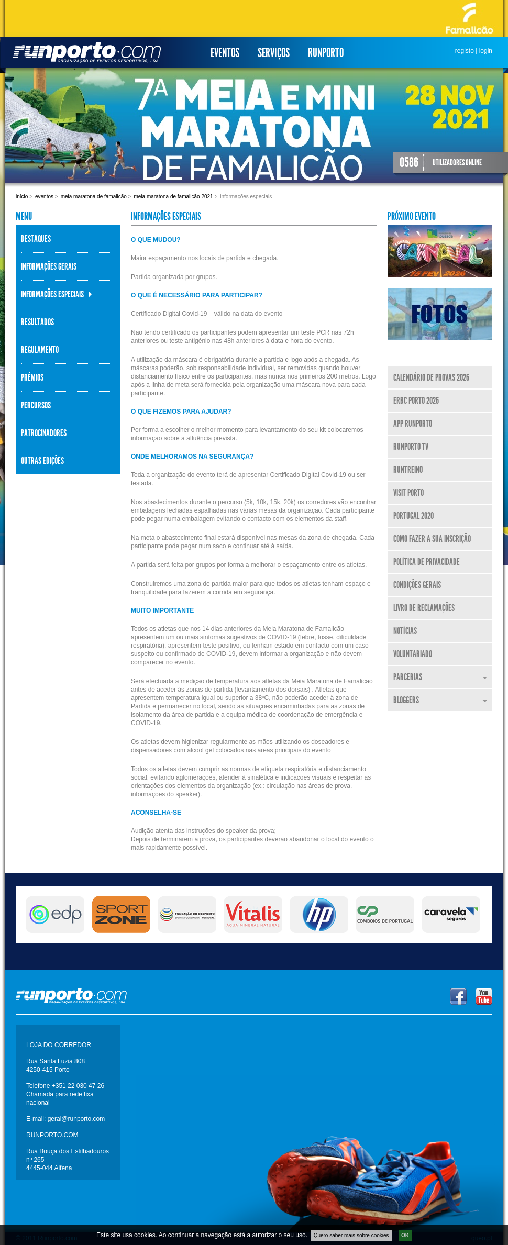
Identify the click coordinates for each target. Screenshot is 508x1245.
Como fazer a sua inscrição (432, 538)
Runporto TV (410, 446)
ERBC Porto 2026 (416, 400)
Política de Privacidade (426, 562)
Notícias (405, 631)
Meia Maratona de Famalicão (94, 196)
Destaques (36, 238)
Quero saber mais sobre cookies (351, 1238)
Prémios (32, 377)
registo (464, 50)
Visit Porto (408, 492)
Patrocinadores (44, 433)
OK (405, 1238)
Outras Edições (42, 460)
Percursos (36, 405)
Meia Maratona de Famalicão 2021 (173, 196)
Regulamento (40, 349)
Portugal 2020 (413, 515)
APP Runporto (412, 423)
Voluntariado (412, 654)
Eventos (225, 53)
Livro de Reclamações (424, 608)
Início (22, 196)
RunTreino (408, 469)
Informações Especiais (52, 294)
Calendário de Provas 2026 (431, 377)
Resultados (37, 322)
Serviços (274, 53)
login (485, 50)
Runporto (326, 53)
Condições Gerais (417, 585)
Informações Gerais (48, 266)
